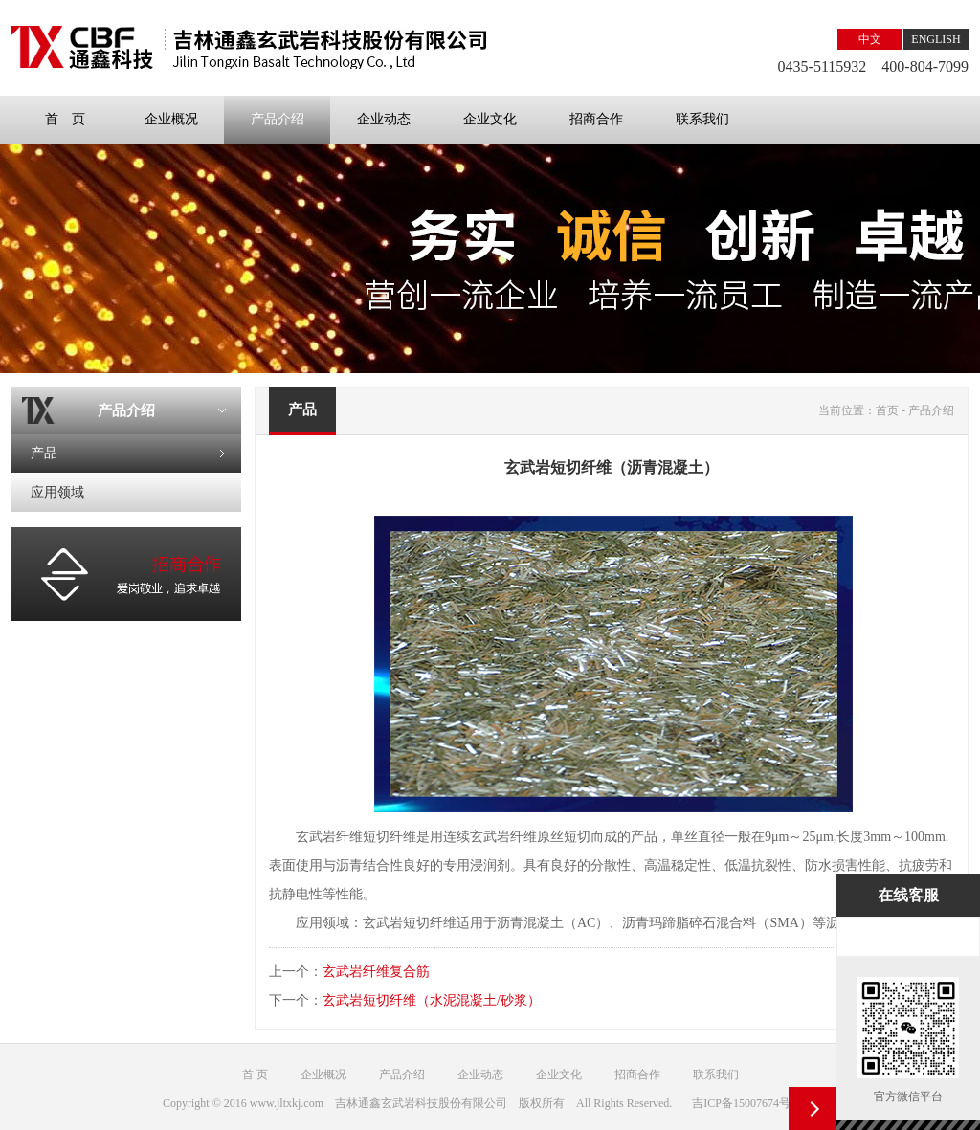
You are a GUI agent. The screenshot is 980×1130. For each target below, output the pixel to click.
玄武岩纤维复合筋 (376, 971)
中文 (869, 39)
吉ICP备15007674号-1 (746, 1103)
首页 (887, 410)
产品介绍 (277, 119)
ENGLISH (935, 39)
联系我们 (702, 119)
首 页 (65, 119)
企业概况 (171, 119)
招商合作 (596, 119)
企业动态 (384, 119)
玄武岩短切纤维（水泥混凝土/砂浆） (432, 1000)
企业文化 (490, 119)
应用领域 (57, 492)
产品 (44, 453)
